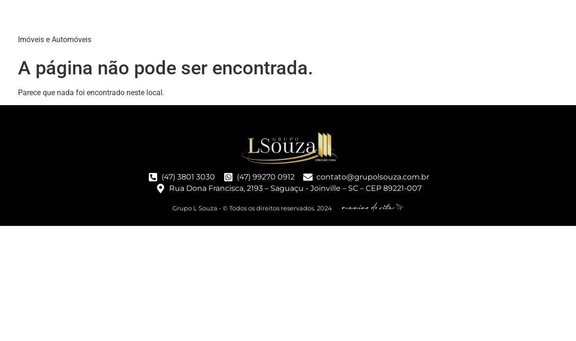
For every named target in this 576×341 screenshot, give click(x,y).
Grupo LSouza (77, 19)
